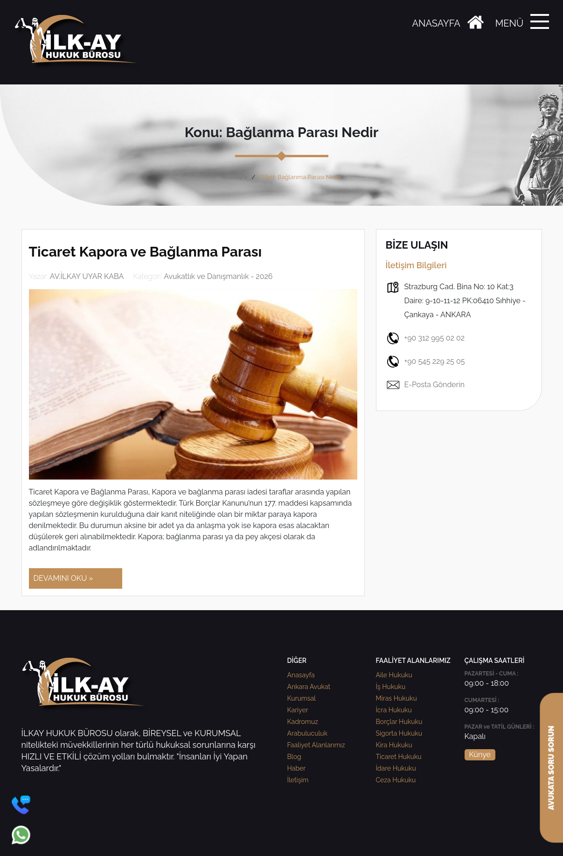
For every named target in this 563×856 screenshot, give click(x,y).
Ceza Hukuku (396, 780)
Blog (294, 756)
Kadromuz (302, 721)
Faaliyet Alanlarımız (316, 745)
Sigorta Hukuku (399, 733)
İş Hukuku (391, 686)
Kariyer (297, 710)
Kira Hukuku (394, 745)
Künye (480, 754)
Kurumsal (301, 698)
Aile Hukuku (394, 675)
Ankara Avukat (309, 686)
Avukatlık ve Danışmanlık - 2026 (218, 276)
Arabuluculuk (307, 733)
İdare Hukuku (396, 768)
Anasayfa (234, 177)
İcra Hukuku (394, 710)
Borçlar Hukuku (399, 721)
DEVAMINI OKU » (63, 578)
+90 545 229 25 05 (425, 362)
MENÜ (509, 23)
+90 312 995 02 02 (425, 338)
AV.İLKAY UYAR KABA (87, 276)
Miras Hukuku (396, 698)
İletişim (298, 780)
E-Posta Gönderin (425, 385)
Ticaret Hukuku (399, 756)
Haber (296, 768)
